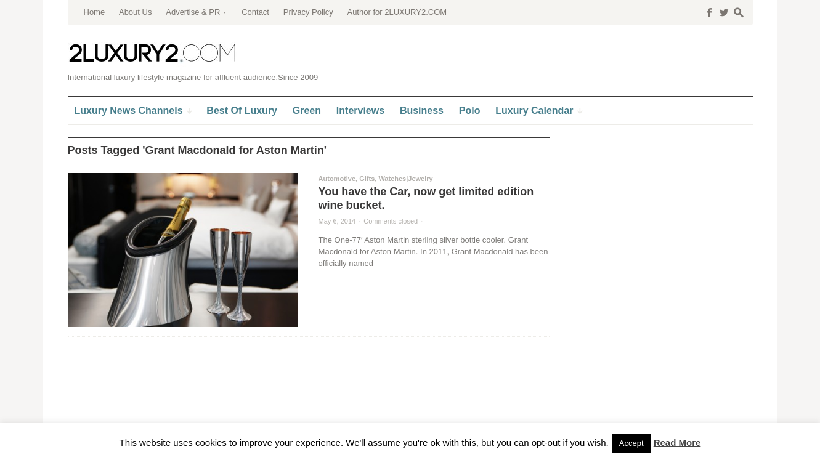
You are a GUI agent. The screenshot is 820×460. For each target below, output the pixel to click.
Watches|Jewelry (405, 178)
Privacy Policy (308, 12)
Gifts (367, 178)
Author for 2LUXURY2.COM (397, 12)
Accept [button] (631, 443)
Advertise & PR (193, 12)
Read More (677, 442)
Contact (255, 12)
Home (94, 12)
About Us (135, 12)
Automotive (337, 178)
